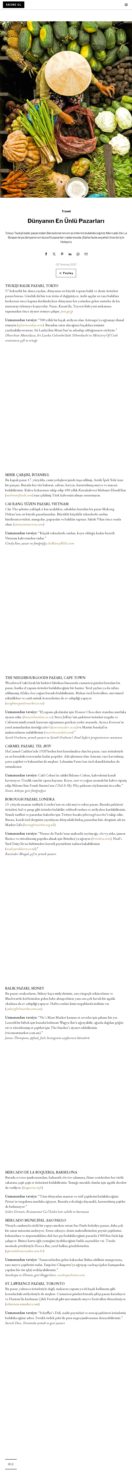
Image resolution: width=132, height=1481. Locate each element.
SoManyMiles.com (61, 543)
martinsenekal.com (58, 732)
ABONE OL (13, 4)
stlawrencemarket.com (22, 1304)
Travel (66, 211)
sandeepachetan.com (71, 1274)
